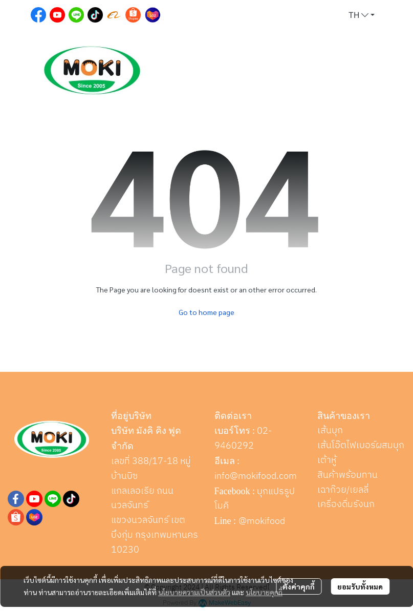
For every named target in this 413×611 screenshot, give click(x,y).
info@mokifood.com (255, 476)
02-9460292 (243, 439)
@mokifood (261, 521)
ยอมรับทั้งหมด (360, 586)
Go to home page (206, 312)
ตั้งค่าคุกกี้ (298, 586)
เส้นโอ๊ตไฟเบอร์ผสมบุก (360, 445)
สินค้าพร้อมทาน (347, 475)
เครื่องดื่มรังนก (346, 504)
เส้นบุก (330, 430)
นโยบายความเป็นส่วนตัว (194, 592)
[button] (362, 15)
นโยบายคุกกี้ (264, 592)
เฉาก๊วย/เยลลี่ (342, 490)
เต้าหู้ (326, 460)
